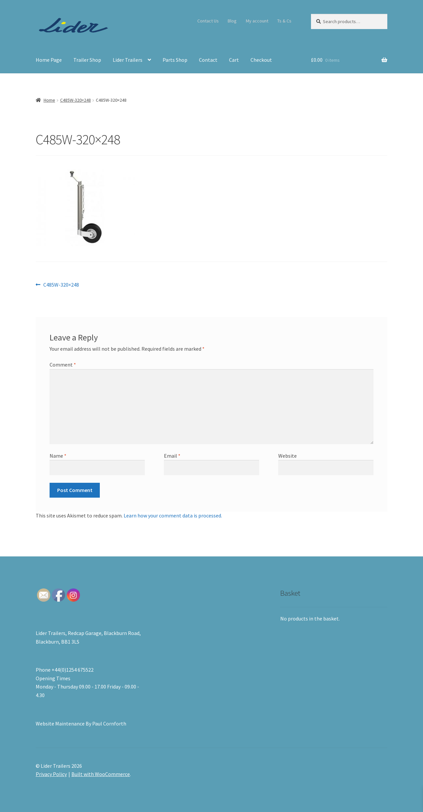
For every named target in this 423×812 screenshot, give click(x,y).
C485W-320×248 (75, 100)
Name (58, 455)
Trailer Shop (87, 59)
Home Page (49, 59)
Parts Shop (175, 59)
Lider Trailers (127, 59)
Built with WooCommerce (100, 774)
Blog (232, 21)
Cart (234, 59)
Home (49, 100)
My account (257, 21)
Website (287, 455)
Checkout (261, 59)
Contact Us (208, 21)
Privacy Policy (51, 774)
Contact (208, 59)
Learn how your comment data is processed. (173, 515)
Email (172, 455)
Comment (63, 364)
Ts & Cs (284, 21)
